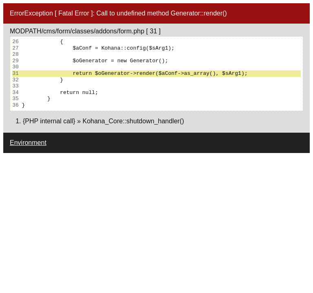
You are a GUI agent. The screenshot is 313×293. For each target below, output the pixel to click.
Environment (28, 142)
